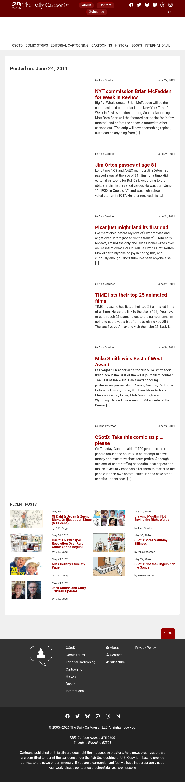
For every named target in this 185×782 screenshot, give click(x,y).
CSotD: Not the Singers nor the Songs (154, 565)
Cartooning (101, 45)
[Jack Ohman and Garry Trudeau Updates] (26, 591)
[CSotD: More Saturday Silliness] (109, 543)
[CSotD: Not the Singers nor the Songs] (109, 567)
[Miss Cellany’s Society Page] (26, 567)
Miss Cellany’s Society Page (68, 565)
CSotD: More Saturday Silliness (150, 542)
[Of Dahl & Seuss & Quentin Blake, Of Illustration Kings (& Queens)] (26, 519)
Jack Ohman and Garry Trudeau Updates (69, 589)
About (86, 5)
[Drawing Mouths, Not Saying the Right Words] (109, 519)
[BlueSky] (147, 4)
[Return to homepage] (42, 672)
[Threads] (162, 4)
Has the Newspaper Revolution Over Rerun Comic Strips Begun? (68, 544)
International (157, 45)
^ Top (168, 633)
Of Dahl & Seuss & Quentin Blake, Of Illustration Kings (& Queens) (72, 520)
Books (136, 45)
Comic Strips (37, 45)
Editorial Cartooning (70, 45)
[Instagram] (170, 4)
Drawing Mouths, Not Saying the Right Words (151, 518)
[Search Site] (170, 12)
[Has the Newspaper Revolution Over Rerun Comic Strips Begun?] (26, 543)
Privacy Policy (145, 648)
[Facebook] (131, 4)
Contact (105, 5)
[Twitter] (139, 4)
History (122, 45)
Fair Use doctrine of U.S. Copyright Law (120, 758)
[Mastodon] (154, 4)
